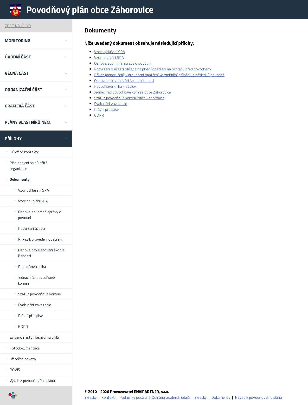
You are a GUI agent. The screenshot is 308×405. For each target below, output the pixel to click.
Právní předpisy (30, 315)
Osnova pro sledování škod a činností (41, 253)
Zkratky (91, 397)
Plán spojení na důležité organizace (28, 165)
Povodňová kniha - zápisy (115, 86)
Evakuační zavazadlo (34, 305)
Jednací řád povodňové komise (36, 280)
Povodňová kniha (32, 266)
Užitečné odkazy (23, 359)
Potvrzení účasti (31, 228)
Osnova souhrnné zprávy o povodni (39, 214)
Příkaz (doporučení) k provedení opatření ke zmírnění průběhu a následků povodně (159, 75)
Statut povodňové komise (39, 294)
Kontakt (108, 397)
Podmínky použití (133, 397)
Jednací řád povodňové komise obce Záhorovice (132, 92)
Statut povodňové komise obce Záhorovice (129, 98)
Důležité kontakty (24, 152)
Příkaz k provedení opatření (40, 239)
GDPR (23, 326)
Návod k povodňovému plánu (258, 397)
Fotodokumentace (25, 348)
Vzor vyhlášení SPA (33, 190)
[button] (36, 40)
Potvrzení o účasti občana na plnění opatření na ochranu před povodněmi (153, 69)
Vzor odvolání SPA (33, 201)
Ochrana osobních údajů (171, 397)
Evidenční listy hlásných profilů (34, 337)
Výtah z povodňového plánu (32, 380)
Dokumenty (20, 179)
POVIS (15, 370)
